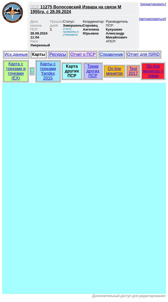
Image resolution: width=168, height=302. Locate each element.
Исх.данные (16, 54)
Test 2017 (133, 71)
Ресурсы (57, 54)
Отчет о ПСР (82, 54)
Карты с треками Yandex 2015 (48, 71)
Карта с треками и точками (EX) (16, 71)
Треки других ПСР (92, 71)
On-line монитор (114, 71)
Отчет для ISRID (143, 54)
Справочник (111, 54)
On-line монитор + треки (153, 71)
